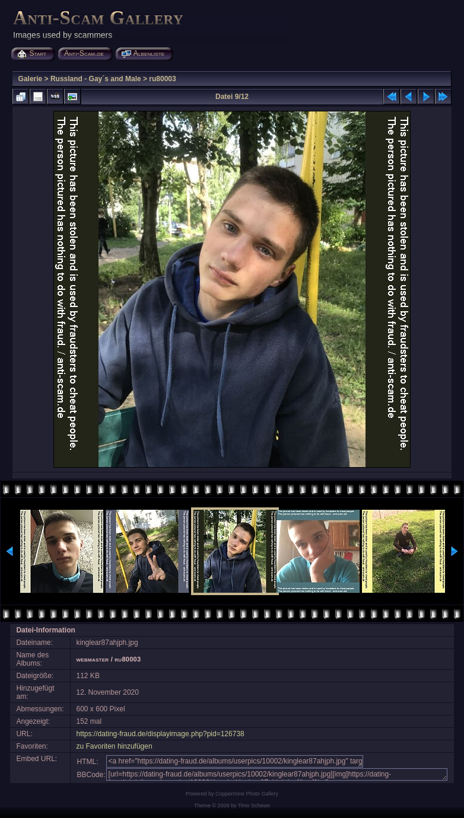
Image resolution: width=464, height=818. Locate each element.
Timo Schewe (254, 806)
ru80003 (162, 79)
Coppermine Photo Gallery (246, 794)
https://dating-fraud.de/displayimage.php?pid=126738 (160, 734)
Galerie (30, 79)
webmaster (93, 659)
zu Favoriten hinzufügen (114, 746)
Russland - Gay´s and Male (95, 79)
